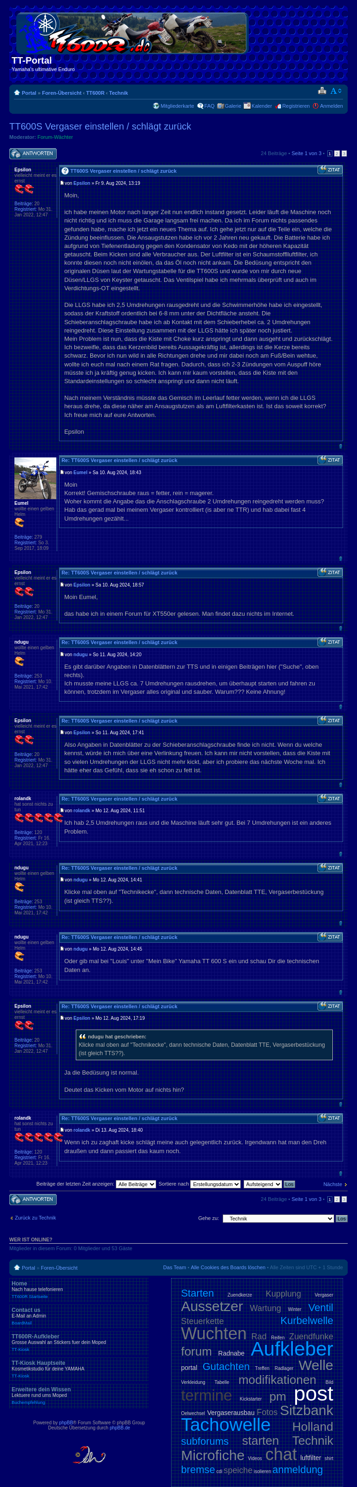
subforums (205, 1441)
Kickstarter (251, 1399)
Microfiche (213, 1455)
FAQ (210, 106)
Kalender (261, 106)
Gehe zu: (208, 1218)
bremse (198, 1469)
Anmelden (331, 106)
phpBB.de (120, 1427)
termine (206, 1395)
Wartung (265, 1308)
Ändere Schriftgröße (336, 91)
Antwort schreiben (33, 154)
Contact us (79, 1316)
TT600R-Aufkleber (79, 1342)
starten (260, 1441)
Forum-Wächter (55, 137)
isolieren (262, 1471)
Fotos (267, 1412)
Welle (316, 1365)
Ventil (320, 1307)
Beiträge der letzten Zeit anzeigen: (96, 1184)
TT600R (95, 93)
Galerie (233, 106)
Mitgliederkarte (177, 106)
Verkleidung (193, 1382)
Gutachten (226, 1366)
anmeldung (297, 1469)
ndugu (80, 654)
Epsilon (81, 183)
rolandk (81, 810)
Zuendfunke (311, 1336)
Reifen (277, 1337)
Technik (118, 93)
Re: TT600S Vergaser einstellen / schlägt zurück (119, 460)
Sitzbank (306, 1410)
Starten (197, 1293)
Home (79, 1289)
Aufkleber (292, 1349)
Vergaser (324, 1295)
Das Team (174, 1267)
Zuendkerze (240, 1295)
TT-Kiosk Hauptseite (79, 1369)
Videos (255, 1458)
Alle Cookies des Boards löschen (228, 1267)
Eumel (80, 472)
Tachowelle (226, 1425)
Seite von (306, 153)
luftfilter (310, 1457)
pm (277, 1396)
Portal (29, 93)
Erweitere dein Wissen (79, 1395)
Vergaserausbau (231, 1412)
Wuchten (213, 1333)
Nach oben (340, 446)
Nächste (333, 1184)
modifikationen (277, 1380)
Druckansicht (322, 91)
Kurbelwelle (306, 1320)
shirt (328, 1458)
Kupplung (283, 1293)
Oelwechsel (193, 1413)
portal (189, 1367)
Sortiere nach (200, 1184)
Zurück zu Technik (35, 1217)
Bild (329, 1382)
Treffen (262, 1368)
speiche (238, 1470)
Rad (259, 1336)
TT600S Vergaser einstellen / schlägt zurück (100, 126)
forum (196, 1351)
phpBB (66, 1422)
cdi (220, 1471)
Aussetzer (212, 1306)
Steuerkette (202, 1321)
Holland (312, 1427)
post (313, 1393)
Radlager (284, 1368)
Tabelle (221, 1382)
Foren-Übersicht (61, 93)
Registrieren (296, 106)
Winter (295, 1309)
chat (281, 1454)
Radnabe (231, 1353)
